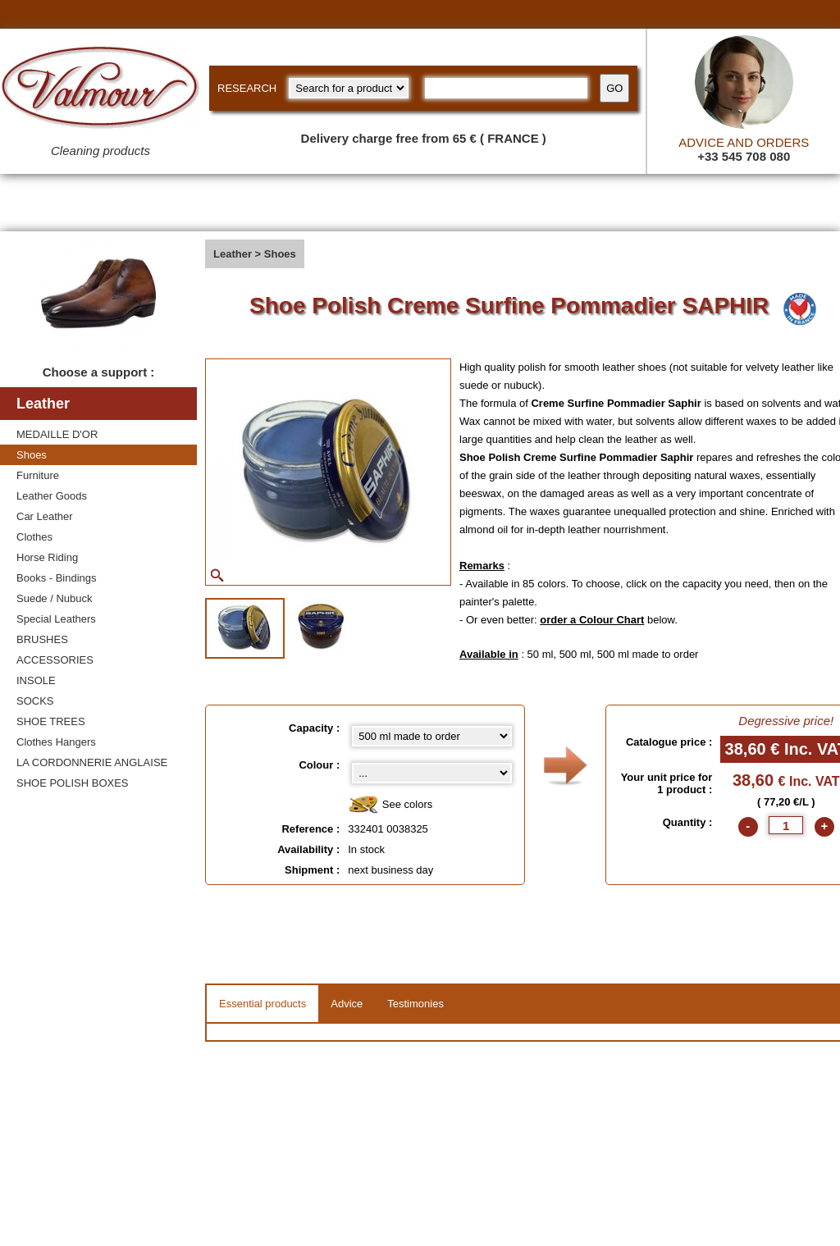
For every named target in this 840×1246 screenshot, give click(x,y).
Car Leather (44, 516)
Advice (347, 1003)
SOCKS (35, 701)
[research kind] (349, 88)
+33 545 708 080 (743, 156)
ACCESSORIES (55, 660)
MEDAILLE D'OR (57, 434)
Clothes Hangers (56, 742)
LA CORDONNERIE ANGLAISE (91, 762)
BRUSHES (42, 639)
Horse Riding (47, 557)
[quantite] (786, 825)
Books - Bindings (56, 578)
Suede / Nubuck (54, 598)
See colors (390, 805)
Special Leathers (56, 619)
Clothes (34, 537)
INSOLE (36, 680)
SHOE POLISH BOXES (72, 783)
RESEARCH (246, 88)
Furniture (37, 475)
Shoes (31, 455)
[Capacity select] (431, 736)
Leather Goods (51, 496)
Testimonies (415, 1003)
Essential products (262, 1003)
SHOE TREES (50, 721)
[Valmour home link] (100, 90)
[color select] (431, 773)
